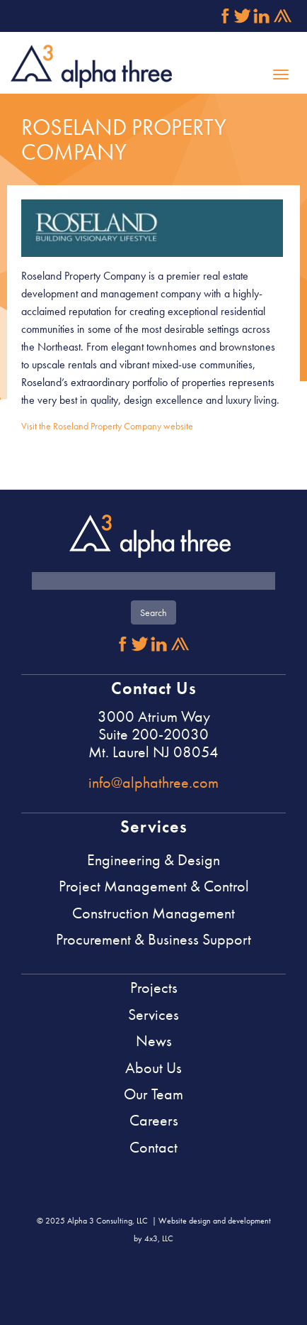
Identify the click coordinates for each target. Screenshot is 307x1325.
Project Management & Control (154, 886)
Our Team (153, 1094)
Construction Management (153, 913)
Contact (153, 1147)
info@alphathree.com (153, 782)
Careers (153, 1120)
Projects (154, 987)
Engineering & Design (153, 860)
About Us (153, 1067)
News (154, 1040)
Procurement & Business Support (153, 939)
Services (153, 1014)
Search (153, 612)
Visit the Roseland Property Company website (107, 425)
